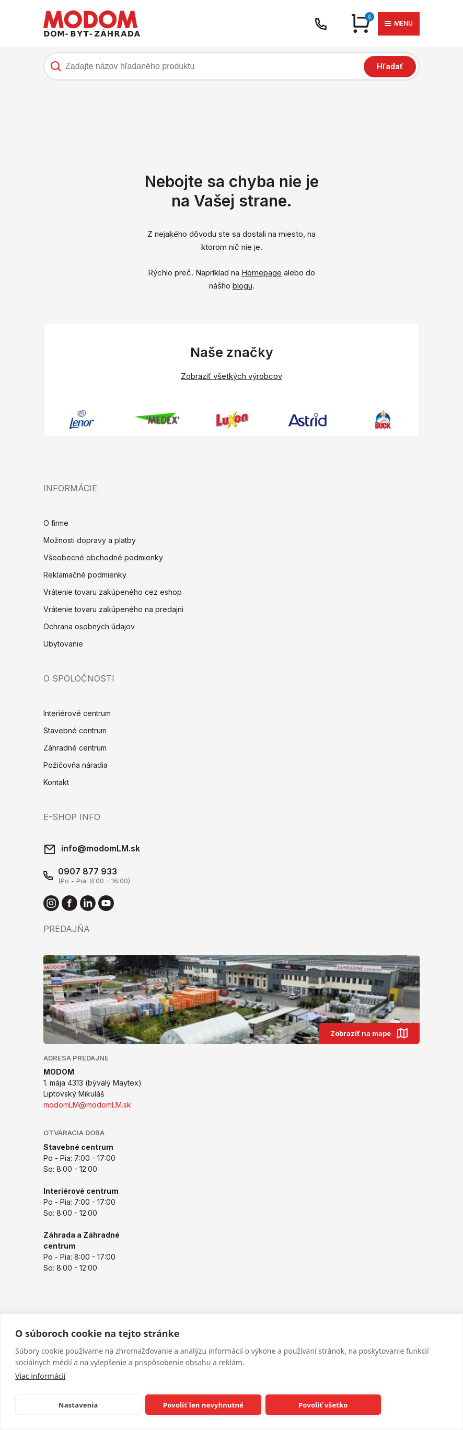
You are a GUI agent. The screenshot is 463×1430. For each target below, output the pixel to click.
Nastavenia (78, 1405)
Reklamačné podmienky (84, 575)
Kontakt (56, 783)
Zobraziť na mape (369, 1034)
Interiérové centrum (77, 714)
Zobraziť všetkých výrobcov (231, 376)
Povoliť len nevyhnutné (203, 1405)
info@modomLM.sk (100, 849)
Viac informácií (40, 1376)
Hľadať (390, 66)
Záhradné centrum (75, 748)
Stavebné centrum (75, 731)
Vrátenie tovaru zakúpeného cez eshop (112, 593)
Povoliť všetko (323, 1405)
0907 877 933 (87, 872)
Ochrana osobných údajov (89, 627)
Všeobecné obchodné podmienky (103, 558)
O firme (55, 524)
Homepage (261, 273)
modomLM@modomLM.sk (87, 1106)
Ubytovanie (63, 644)
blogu (242, 286)
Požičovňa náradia (75, 766)
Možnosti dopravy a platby (89, 541)
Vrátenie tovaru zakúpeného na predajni (113, 610)
